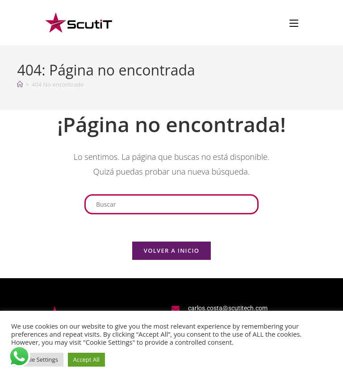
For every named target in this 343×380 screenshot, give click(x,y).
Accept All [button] (86, 359)
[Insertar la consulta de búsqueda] (171, 204)
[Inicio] (20, 84)
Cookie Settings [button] (37, 359)
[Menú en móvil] (293, 22)
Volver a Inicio (171, 250)
